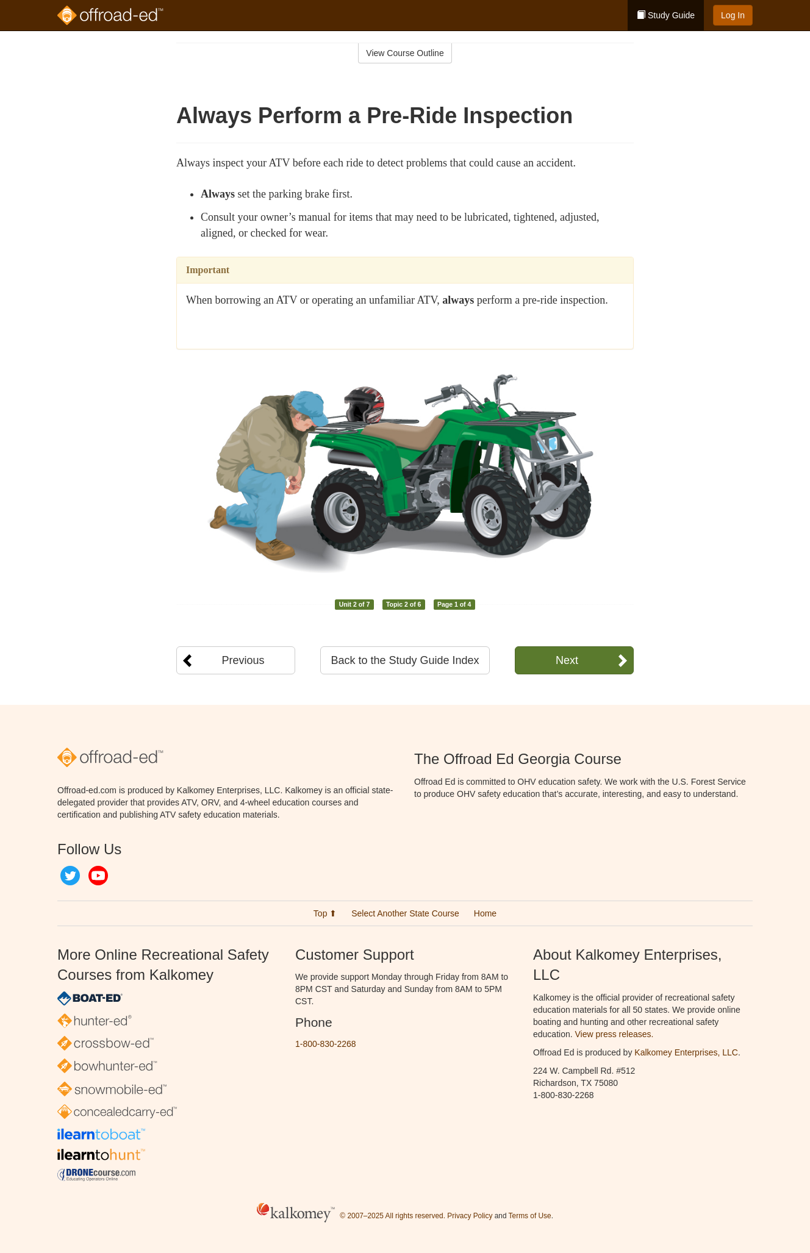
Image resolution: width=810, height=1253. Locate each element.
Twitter (70, 875)
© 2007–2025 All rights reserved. (392, 1216)
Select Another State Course (405, 913)
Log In (733, 15)
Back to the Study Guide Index (405, 660)
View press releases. (614, 1034)
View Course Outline (404, 53)
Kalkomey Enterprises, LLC (686, 1052)
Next (567, 660)
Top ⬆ (325, 913)
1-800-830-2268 (325, 1044)
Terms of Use (530, 1216)
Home (485, 913)
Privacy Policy (469, 1216)
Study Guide (666, 15)
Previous (242, 660)
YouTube (98, 875)
